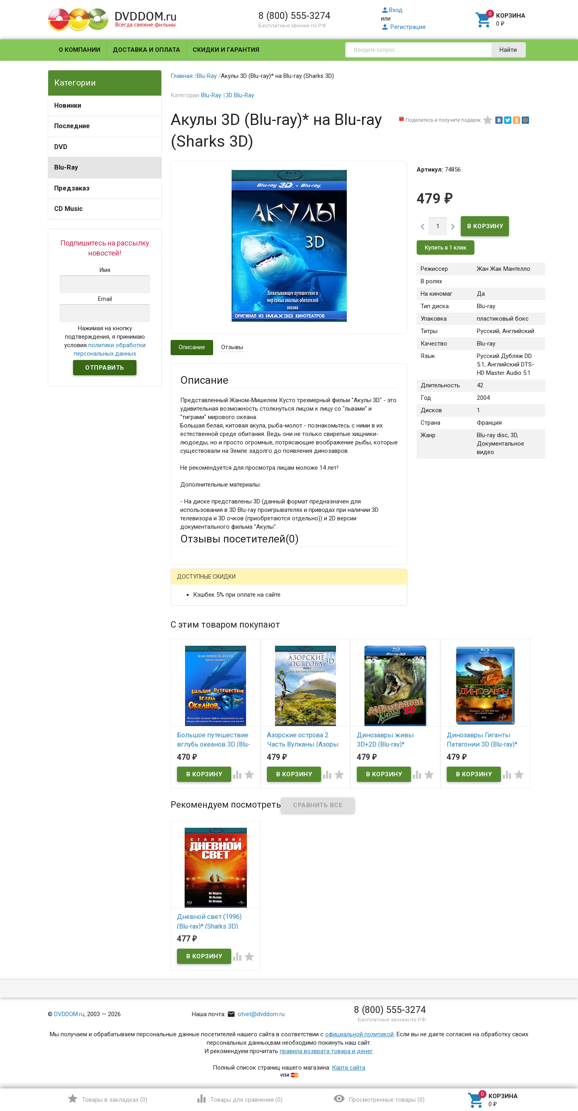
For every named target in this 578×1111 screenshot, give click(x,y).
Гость (191, 581)
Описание (192, 347)
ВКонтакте (280, 582)
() (107, 1099)
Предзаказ (72, 188)
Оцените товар (200, 685)
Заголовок (195, 663)
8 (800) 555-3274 (294, 15)
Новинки (67, 105)
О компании (79, 49)
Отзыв (189, 699)
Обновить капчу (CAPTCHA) (281, 795)
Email (187, 632)
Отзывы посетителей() (239, 539)
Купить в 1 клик (445, 247)
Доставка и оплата (146, 49)
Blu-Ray (66, 167)
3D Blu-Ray (240, 95)
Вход (392, 10)
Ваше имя (193, 610)
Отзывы (232, 347)
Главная (182, 76)
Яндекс (330, 582)
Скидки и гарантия (226, 49)
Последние (72, 126)
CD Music (68, 209)
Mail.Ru (231, 582)
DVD (60, 147)
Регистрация (403, 27)
